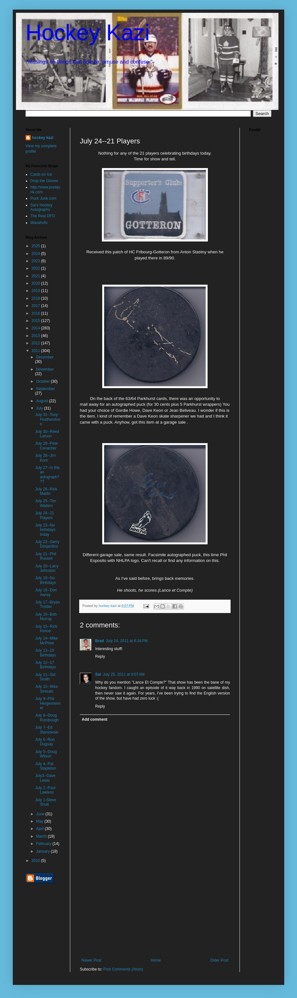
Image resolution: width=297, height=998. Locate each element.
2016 (36, 313)
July (40, 408)
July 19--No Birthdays (45, 580)
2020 (36, 283)
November (45, 369)
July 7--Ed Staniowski (46, 729)
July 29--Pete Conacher (46, 445)
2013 (36, 336)
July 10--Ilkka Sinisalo (46, 688)
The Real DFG (42, 216)
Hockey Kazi (88, 32)
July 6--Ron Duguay (45, 741)
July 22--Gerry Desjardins (47, 544)
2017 (36, 305)
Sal (98, 674)
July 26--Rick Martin (46, 491)
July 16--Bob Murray (46, 616)
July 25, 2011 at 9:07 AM (123, 674)
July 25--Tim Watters (45, 503)
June (40, 814)
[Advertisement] (155, 910)
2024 (36, 253)
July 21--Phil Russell (45, 556)
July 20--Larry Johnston (46, 568)
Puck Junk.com (43, 198)
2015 (36, 321)
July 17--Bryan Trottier (47, 604)
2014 (36, 328)
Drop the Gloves (44, 181)
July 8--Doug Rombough (47, 717)
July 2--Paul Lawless (45, 790)
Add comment (94, 719)
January (43, 851)
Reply (100, 656)
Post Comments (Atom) (123, 969)
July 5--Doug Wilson (46, 753)
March (42, 836)
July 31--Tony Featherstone (47, 419)
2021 (36, 276)
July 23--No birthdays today (45, 530)
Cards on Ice (41, 174)
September (45, 389)
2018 (36, 298)
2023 (36, 261)
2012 (36, 343)
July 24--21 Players (44, 515)
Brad (99, 641)
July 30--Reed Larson (47, 433)
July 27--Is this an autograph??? (47, 474)
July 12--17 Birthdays (45, 664)
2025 (36, 246)
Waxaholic (39, 222)
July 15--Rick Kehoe (46, 628)
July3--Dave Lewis (45, 777)
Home (156, 960)
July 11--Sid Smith (45, 676)
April (40, 828)
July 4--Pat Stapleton (45, 766)
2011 (36, 351)
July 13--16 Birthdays (45, 652)
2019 (36, 290)
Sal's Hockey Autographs (41, 207)
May (40, 821)
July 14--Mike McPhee (46, 640)
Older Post (219, 960)
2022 (36, 268)
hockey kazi (42, 137)
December (45, 357)
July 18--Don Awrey (46, 592)
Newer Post (91, 960)
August (42, 401)
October (43, 381)
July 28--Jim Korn (45, 457)
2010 (36, 860)
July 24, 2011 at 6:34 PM (127, 641)
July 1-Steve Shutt (45, 802)
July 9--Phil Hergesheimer (48, 703)
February (44, 843)
